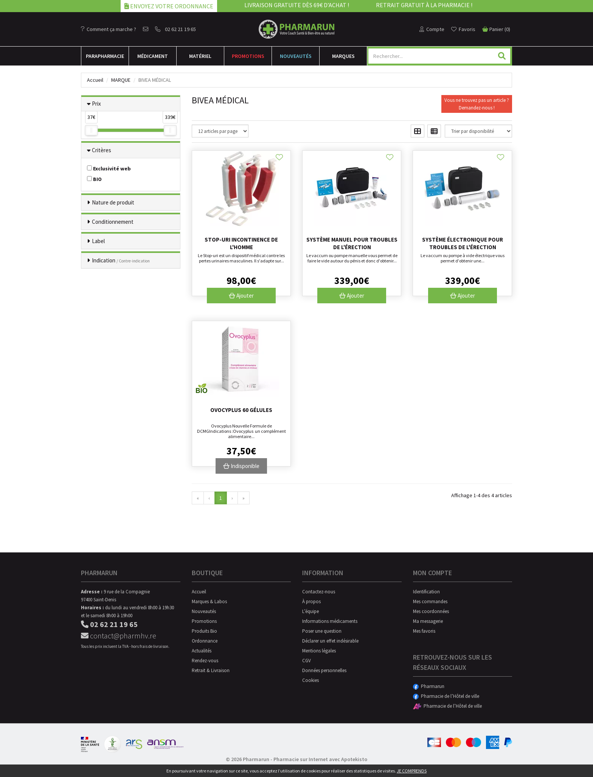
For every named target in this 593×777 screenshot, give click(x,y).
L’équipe (310, 611)
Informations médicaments (329, 621)
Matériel (200, 56)
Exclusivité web (109, 168)
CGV (306, 660)
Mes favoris (424, 631)
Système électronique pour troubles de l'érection (462, 243)
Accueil (95, 79)
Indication (121, 260)
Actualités (201, 651)
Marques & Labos (209, 601)
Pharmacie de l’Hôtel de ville (446, 696)
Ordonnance (204, 641)
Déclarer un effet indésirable (330, 641)
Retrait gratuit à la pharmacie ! (424, 5)
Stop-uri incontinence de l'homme (241, 243)
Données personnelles (324, 670)
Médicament (152, 56)
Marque (120, 79)
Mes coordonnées (431, 611)
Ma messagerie (428, 621)
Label (98, 241)
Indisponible (241, 466)
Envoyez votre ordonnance (168, 6)
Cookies (310, 680)
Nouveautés (296, 56)
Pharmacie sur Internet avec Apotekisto (320, 759)
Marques (343, 56)
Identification (426, 591)
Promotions (248, 56)
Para (105, 56)
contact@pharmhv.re (118, 635)
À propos (311, 601)
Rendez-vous (205, 660)
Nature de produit (113, 202)
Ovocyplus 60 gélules (241, 409)
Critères (101, 150)
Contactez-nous (318, 591)
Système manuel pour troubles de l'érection (351, 243)
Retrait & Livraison (211, 670)
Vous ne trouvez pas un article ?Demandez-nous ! (476, 104)
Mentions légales (319, 651)
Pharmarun (428, 686)
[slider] (91, 130)
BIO (94, 179)
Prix (96, 103)
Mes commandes (430, 601)
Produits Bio (204, 631)
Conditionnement (113, 221)
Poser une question (322, 631)
